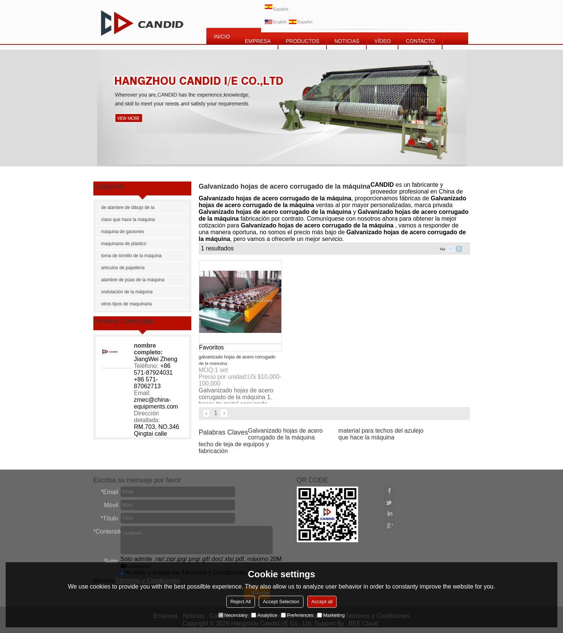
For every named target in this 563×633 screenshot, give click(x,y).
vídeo (382, 41)
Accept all (322, 601)
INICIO (222, 37)
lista (451, 249)
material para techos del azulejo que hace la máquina (381, 434)
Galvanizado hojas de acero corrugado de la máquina (285, 434)
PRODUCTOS (302, 41)
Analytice (264, 615)
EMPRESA (257, 41)
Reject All (240, 601)
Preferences (297, 615)
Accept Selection (281, 601)
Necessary (232, 615)
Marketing (331, 615)
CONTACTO (420, 41)
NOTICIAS (346, 41)
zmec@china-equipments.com (156, 403)
